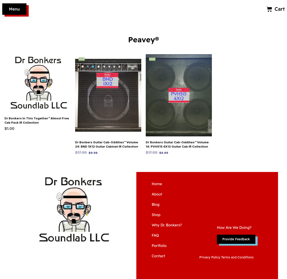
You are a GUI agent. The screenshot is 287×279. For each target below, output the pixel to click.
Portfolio (159, 245)
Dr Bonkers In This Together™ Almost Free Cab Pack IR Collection (35, 120)
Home (157, 184)
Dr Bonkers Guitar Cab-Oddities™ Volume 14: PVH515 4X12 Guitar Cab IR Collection (176, 144)
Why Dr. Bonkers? (167, 225)
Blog (155, 204)
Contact (158, 256)
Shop (156, 214)
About (157, 194)
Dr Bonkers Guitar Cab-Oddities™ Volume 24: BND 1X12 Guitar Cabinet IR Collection (106, 144)
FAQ (155, 235)
